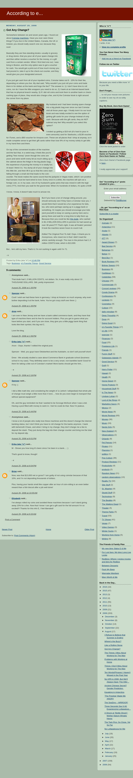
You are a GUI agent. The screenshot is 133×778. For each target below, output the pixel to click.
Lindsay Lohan (108, 396)
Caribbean (106, 273)
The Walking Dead (110, 504)
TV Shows (106, 519)
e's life (104, 331)
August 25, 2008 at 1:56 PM (24, 336)
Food (104, 342)
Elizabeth (16, 498)
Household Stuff (109, 389)
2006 (105, 765)
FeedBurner (121, 200)
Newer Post (7, 529)
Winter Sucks (108, 531)
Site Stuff (106, 485)
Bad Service (107, 246)
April (107, 745)
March (108, 748)
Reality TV (106, 481)
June (107, 737)
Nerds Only (107, 427)
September (110, 628)
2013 (105, 594)
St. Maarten (107, 489)
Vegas (104, 523)
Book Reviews (108, 261)
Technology (107, 496)
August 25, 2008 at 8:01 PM (24, 438)
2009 (105, 609)
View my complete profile (114, 47)
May (107, 741)
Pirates (105, 446)
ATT (104, 238)
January (109, 756)
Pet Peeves (107, 442)
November (110, 620)
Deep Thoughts (109, 315)
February (109, 752)
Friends (105, 350)
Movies (105, 419)
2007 (105, 761)
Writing (105, 539)
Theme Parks (108, 512)
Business (16, 263)
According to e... (25, 13)
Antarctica (106, 227)
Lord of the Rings (109, 400)
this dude (74, 219)
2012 (105, 598)
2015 (105, 590)
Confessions (107, 296)
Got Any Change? (17, 29)
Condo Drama (108, 292)
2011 (105, 602)
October (109, 624)
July (107, 733)
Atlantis (105, 234)
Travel (104, 516)
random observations (111, 477)
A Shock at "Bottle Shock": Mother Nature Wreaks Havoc (116, 716)
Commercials (107, 285)
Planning (106, 450)
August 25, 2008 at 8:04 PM (24, 466)
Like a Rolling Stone (113, 645)
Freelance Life (108, 346)
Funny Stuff (107, 354)
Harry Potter (107, 369)
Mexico (105, 408)
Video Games (108, 527)
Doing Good (107, 323)
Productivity (107, 465)
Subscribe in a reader (109, 214)
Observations (108, 435)
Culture (105, 308)
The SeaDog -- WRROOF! (116, 702)
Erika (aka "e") (18, 342)
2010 (105, 606)
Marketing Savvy (109, 404)
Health (105, 377)
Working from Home (111, 535)
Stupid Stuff (107, 493)
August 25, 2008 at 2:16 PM (24, 375)
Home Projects (108, 385)
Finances (106, 338)
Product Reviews (109, 462)
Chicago (105, 281)
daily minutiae (108, 312)
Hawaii (105, 373)
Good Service (45, 263)
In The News (107, 392)
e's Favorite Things (29, 263)
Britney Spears (108, 265)
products (106, 469)
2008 (105, 613)
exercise (105, 335)
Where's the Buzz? (112, 641)
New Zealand (108, 431)
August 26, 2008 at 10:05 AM (24, 493)
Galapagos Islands (110, 358)
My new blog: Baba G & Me (114, 548)
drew (14, 311)
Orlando (105, 439)
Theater (105, 508)
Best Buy (106, 258)
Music (104, 423)
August (108, 631)
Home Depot (107, 381)
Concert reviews (109, 288)
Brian (14, 471)
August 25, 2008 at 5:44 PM (24, 411)
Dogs (104, 319)
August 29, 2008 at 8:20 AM (24, 514)
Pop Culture (107, 458)
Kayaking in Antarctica (114, 692)
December (110, 616)
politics (105, 454)
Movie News (107, 412)
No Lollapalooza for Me (114, 729)
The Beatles (107, 500)
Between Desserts (110, 566)
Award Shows (108, 242)
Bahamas (106, 250)
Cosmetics (106, 304)
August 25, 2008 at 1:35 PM (24, 288)
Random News (108, 473)
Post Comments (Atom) (24, 535)
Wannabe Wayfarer (110, 573)
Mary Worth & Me (109, 577)
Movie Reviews (108, 415)
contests (105, 300)
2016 (105, 587)
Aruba (104, 231)
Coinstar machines (20, 38)
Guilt (104, 365)
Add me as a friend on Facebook (116, 58)
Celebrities (106, 277)
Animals (105, 223)
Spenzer (16, 293)
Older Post (89, 529)
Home (48, 529)
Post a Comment (12, 519)
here (104, 163)
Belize (104, 254)
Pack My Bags (108, 569)
